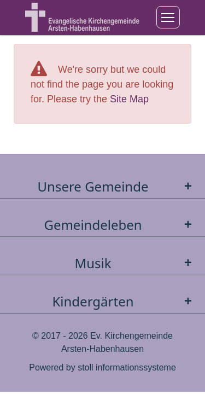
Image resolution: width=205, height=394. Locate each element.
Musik (135, 263)
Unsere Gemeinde (117, 186)
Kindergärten (124, 301)
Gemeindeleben (120, 225)
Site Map (129, 99)
